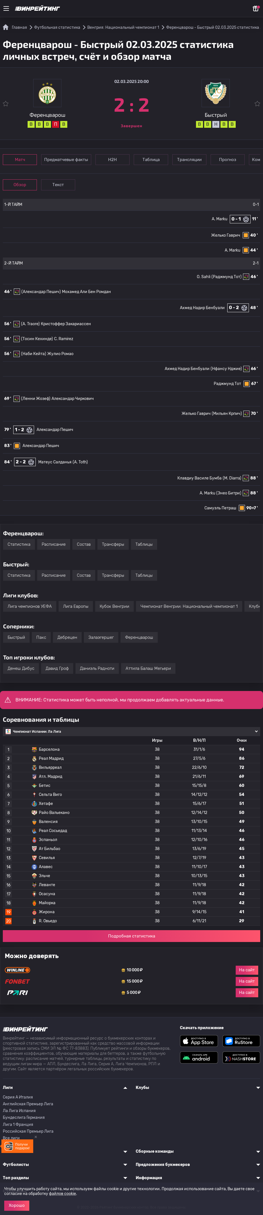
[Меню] (6, 8)
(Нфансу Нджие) (226, 368)
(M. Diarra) (232, 478)
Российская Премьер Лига (28, 1131)
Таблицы (144, 544)
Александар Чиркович (73, 398)
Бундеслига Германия (24, 1117)
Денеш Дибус (21, 668)
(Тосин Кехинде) (37, 338)
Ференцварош (139, 637)
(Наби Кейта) (33, 353)
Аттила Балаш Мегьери (148, 668)
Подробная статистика (131, 936)
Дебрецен (67, 637)
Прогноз (230, 159)
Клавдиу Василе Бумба (199, 478)
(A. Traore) (30, 324)
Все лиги (11, 1138)
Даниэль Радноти (97, 668)
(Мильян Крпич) (227, 413)
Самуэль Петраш (220, 508)
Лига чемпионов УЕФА (30, 606)
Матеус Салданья (55, 462)
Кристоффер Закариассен (66, 324)
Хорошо (17, 1205)
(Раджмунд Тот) (226, 276)
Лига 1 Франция (18, 1124)
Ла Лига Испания (19, 1110)
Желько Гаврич (225, 235)
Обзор (20, 184)
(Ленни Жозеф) (35, 398)
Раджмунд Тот (227, 383)
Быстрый (16, 637)
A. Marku (219, 219)
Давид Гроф (57, 668)
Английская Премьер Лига (28, 1104)
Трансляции (191, 159)
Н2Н (113, 159)
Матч (20, 159)
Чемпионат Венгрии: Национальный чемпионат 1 (189, 606)
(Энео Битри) (228, 493)
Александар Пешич (55, 429)
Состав (84, 544)
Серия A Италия (18, 1097)
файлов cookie (62, 1193)
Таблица (152, 159)
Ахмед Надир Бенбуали (202, 307)
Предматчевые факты (67, 159)
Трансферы (113, 544)
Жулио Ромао (60, 353)
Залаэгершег (101, 637)
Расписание (54, 544)
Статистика (19, 544)
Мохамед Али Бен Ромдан (86, 291)
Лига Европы (75, 606)
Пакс (41, 637)
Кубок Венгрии (114, 606)
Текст (59, 184)
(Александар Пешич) (41, 291)
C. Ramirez (63, 338)
